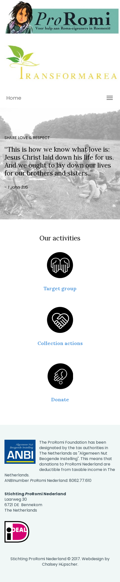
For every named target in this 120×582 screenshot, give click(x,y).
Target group (60, 288)
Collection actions (60, 343)
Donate (60, 399)
